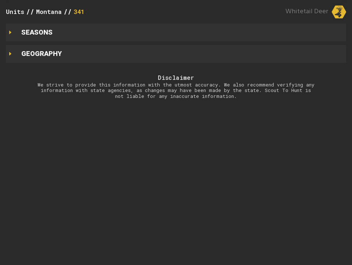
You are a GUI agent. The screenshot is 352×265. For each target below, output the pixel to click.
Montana (49, 11)
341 (79, 11)
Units (15, 11)
